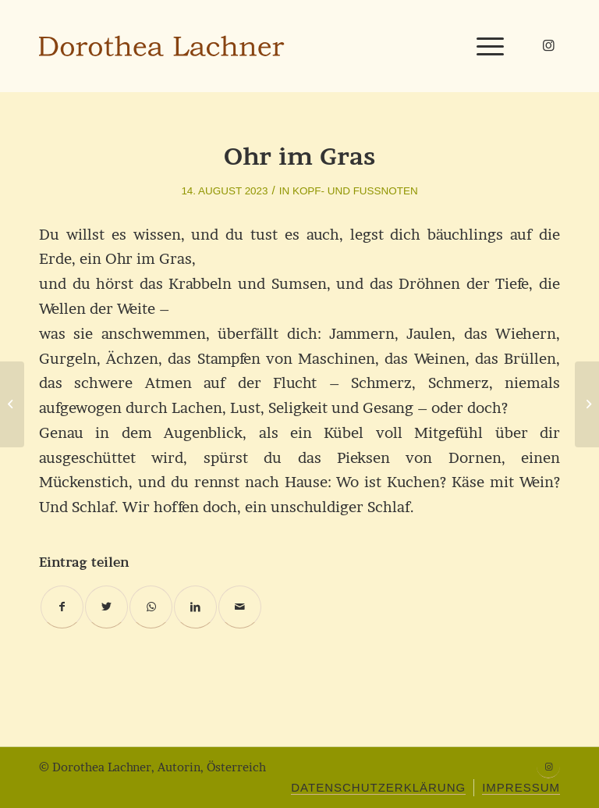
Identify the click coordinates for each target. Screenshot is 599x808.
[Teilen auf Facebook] (62, 607)
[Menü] (486, 46)
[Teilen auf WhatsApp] (150, 607)
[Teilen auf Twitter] (106, 607)
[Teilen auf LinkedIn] (195, 607)
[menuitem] (378, 788)
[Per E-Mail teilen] (239, 607)
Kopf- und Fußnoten (355, 191)
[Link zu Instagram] (548, 45)
